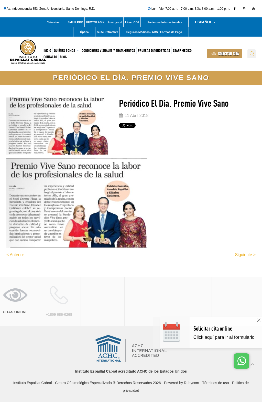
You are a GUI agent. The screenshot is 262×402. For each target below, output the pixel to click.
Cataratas (53, 22)
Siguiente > (245, 255)
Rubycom (191, 383)
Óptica (84, 32)
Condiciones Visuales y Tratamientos (108, 50)
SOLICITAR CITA (225, 53)
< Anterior (15, 255)
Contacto (50, 57)
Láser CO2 (132, 22)
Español (205, 23)
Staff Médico (182, 50)
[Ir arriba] (252, 364)
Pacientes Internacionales (164, 22)
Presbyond (114, 22)
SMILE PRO (75, 22)
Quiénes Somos (64, 50)
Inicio (47, 50)
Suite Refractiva (107, 32)
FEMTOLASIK (95, 22)
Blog (63, 57)
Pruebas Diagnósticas (154, 50)
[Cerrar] (259, 320)
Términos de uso (215, 383)
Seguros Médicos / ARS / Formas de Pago (154, 32)
